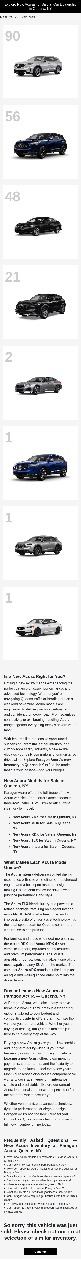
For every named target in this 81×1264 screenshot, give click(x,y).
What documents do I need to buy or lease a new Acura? (39, 1192)
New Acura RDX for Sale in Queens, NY (45, 834)
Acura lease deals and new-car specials (34, 1090)
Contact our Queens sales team (28, 1119)
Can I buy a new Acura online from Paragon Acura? (36, 1164)
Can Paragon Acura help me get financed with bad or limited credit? (40, 1198)
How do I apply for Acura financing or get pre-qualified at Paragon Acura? (40, 1170)
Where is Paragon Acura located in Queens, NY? (35, 1184)
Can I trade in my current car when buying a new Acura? (39, 1180)
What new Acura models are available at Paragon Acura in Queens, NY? (40, 1158)
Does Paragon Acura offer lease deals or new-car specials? (41, 1176)
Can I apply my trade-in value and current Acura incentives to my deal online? (40, 1209)
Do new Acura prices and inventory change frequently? (38, 1203)
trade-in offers (34, 1018)
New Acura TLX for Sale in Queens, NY (44, 840)
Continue (40, 1251)
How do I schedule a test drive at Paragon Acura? (35, 1188)
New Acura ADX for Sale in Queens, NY (45, 817)
